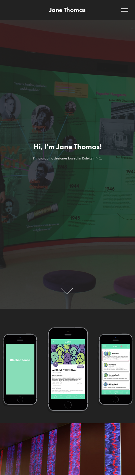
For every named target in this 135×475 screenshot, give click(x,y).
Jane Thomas (67, 10)
